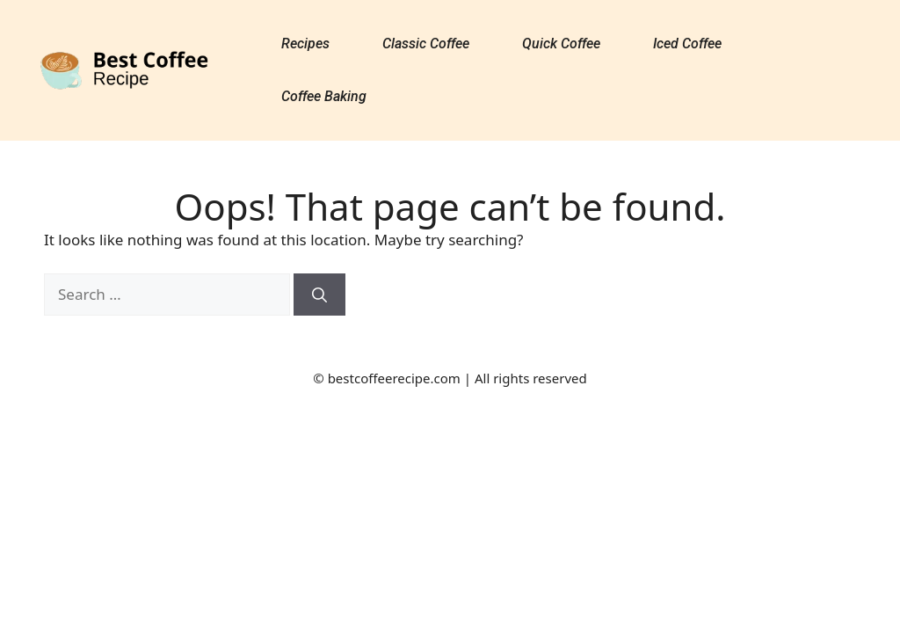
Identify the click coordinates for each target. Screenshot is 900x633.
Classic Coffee (425, 43)
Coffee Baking (324, 96)
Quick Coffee (561, 43)
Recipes (305, 43)
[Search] (319, 294)
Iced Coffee (687, 43)
